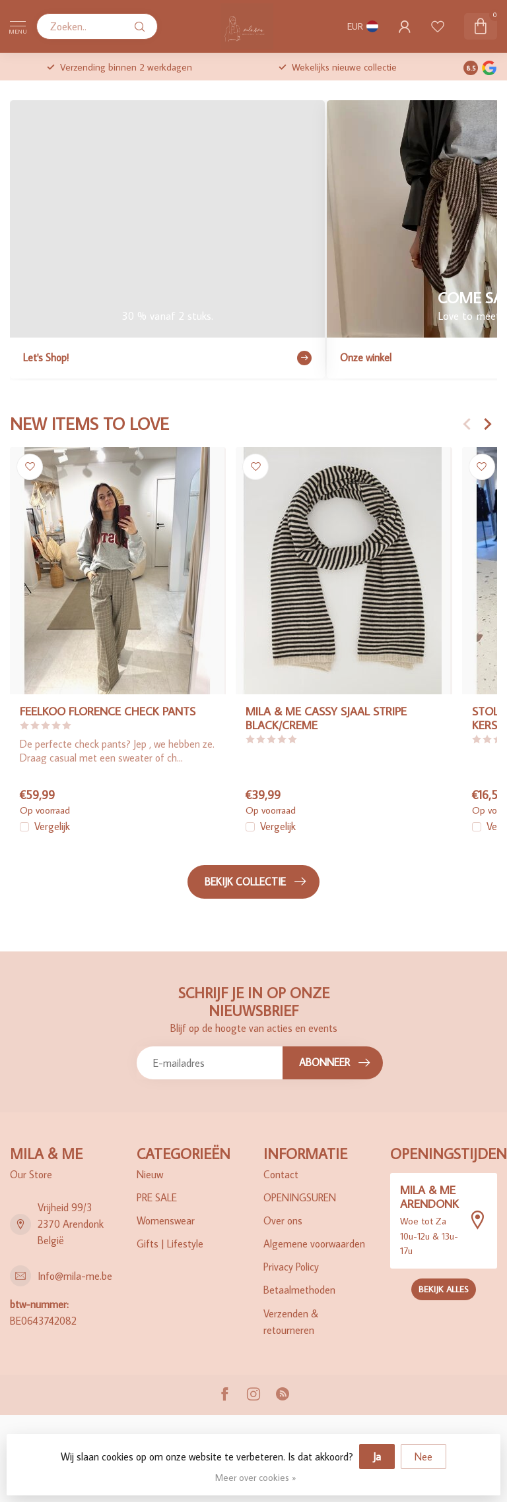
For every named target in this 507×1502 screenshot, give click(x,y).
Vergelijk (52, 827)
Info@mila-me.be (75, 1275)
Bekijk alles (444, 1289)
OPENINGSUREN (299, 1197)
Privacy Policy (291, 1266)
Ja (377, 1456)
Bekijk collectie (255, 881)
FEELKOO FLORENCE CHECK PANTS (107, 711)
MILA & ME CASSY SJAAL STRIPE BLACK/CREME (326, 718)
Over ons (282, 1220)
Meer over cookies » (255, 1477)
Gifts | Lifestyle (170, 1243)
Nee (423, 1456)
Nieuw (150, 1174)
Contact (280, 1174)
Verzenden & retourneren (290, 1322)
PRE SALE (157, 1197)
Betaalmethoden (299, 1289)
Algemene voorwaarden (314, 1243)
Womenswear (166, 1220)
